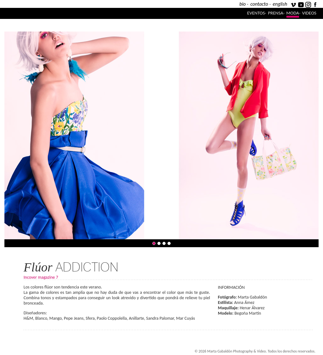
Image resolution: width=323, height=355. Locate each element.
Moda (292, 13)
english (280, 4)
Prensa (275, 13)
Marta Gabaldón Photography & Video (83, 13)
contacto (259, 4)
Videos (309, 13)
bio (242, 4)
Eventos (256, 13)
